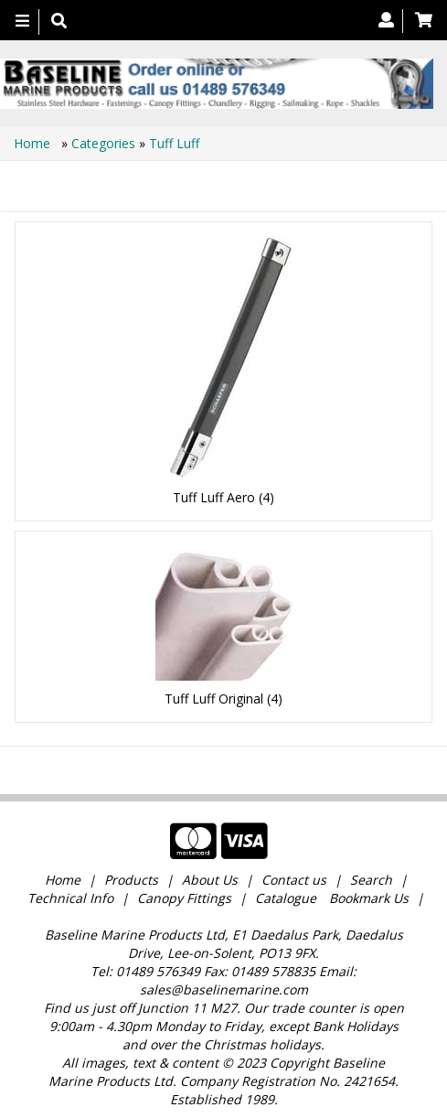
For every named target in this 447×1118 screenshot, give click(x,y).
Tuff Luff (174, 143)
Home (34, 143)
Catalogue (285, 898)
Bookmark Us (369, 898)
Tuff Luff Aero (214, 497)
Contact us (293, 879)
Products (131, 879)
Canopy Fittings (184, 898)
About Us (210, 879)
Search (373, 879)
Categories (105, 143)
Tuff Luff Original (214, 698)
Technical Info (70, 898)
